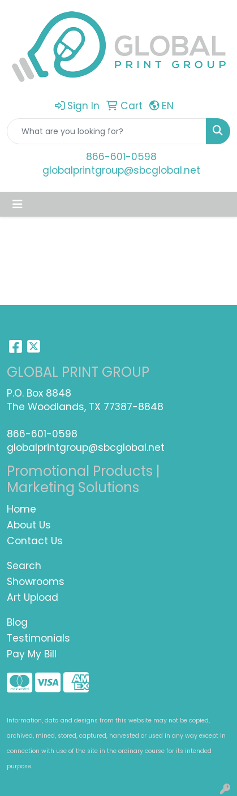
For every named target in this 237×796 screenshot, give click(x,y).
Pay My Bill (32, 654)
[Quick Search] (106, 131)
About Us (29, 525)
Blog (17, 622)
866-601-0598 (121, 156)
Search (24, 566)
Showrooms (35, 581)
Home (21, 509)
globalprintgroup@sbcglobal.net (121, 170)
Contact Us (35, 541)
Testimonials (38, 638)
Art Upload (32, 597)
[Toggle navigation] (17, 204)
